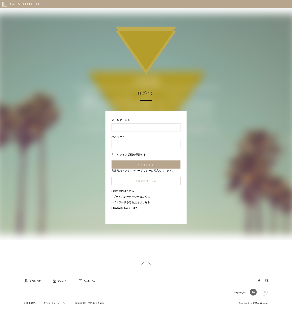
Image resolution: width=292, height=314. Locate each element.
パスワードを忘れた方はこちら (131, 202)
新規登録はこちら (146, 181)
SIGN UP (32, 280)
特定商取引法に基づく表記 (90, 303)
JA (253, 292)
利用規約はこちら (123, 191)
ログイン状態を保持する (129, 154)
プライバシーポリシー (138, 170)
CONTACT (88, 280)
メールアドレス (121, 120)
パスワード (118, 136)
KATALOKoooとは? (125, 208)
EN (264, 292)
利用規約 (117, 170)
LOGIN (60, 281)
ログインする (146, 164)
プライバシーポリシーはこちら (131, 196)
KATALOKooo (260, 303)
